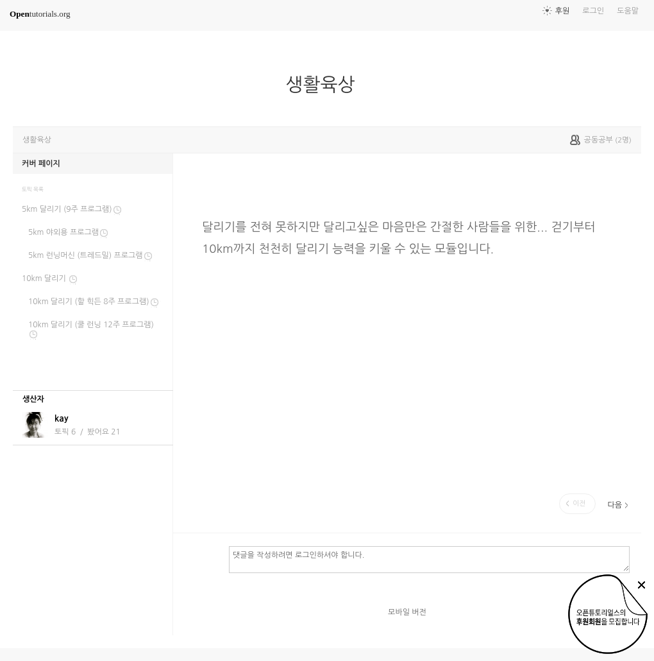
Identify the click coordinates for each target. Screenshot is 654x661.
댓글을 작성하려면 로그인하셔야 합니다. (429, 559)
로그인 (593, 11)
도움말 (628, 11)
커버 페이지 (41, 163)
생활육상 (325, 85)
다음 (614, 505)
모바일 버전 (407, 612)
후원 (562, 11)
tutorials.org (40, 14)
